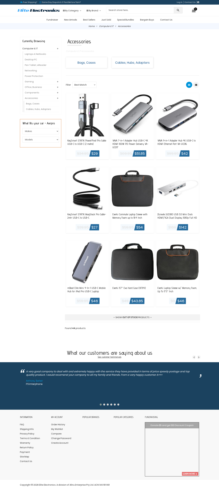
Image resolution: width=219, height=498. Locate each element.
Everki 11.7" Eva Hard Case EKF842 (129, 288)
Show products (132, 317)
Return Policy (27, 447)
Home (91, 26)
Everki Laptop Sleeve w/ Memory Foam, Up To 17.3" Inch (175, 289)
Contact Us (190, 2)
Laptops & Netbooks (35, 54)
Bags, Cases (86, 62)
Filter (68, 84)
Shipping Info (27, 429)
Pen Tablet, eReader (35, 65)
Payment (25, 452)
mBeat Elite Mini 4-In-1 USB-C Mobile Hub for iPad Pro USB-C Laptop (87, 289)
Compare (56, 434)
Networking (31, 70)
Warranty (25, 443)
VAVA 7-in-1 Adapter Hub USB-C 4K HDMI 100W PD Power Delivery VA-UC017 (131, 144)
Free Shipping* (30, 2)
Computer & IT (106, 26)
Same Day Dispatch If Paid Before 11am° (61, 2)
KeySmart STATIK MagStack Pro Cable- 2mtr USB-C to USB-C (87, 216)
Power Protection (34, 76)
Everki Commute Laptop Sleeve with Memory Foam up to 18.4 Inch (131, 216)
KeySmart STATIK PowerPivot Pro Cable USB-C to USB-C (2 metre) (84, 142)
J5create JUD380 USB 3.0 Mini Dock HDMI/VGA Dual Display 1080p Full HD (175, 218)
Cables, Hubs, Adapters (132, 62)
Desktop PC (31, 59)
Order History (58, 424)
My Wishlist (57, 429)
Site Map (24, 457)
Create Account (59, 443)
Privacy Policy (27, 434)
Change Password (61, 438)
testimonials (115, 357)
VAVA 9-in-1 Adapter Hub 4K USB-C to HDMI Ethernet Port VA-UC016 (177, 142)
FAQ (22, 424)
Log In (179, 2)
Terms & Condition (30, 438)
